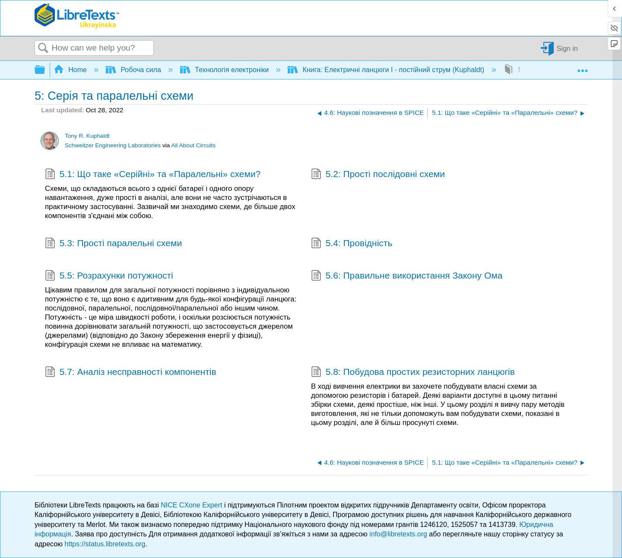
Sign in (567, 48)
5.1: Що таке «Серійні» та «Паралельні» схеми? (152, 175)
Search (43, 48)
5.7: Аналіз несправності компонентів (130, 372)
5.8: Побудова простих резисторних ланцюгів (413, 372)
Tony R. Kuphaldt (87, 136)
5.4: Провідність (351, 244)
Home (71, 69)
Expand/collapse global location (582, 67)
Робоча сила (134, 69)
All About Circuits (193, 145)
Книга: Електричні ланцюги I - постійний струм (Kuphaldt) (387, 69)
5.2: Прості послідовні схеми (378, 175)
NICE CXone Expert (192, 505)
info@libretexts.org (398, 534)
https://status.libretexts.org (105, 544)
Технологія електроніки (225, 69)
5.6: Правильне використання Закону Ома (406, 276)
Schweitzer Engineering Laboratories (113, 145)
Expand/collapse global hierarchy (45, 70)
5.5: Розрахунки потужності (109, 276)
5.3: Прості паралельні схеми (113, 244)
